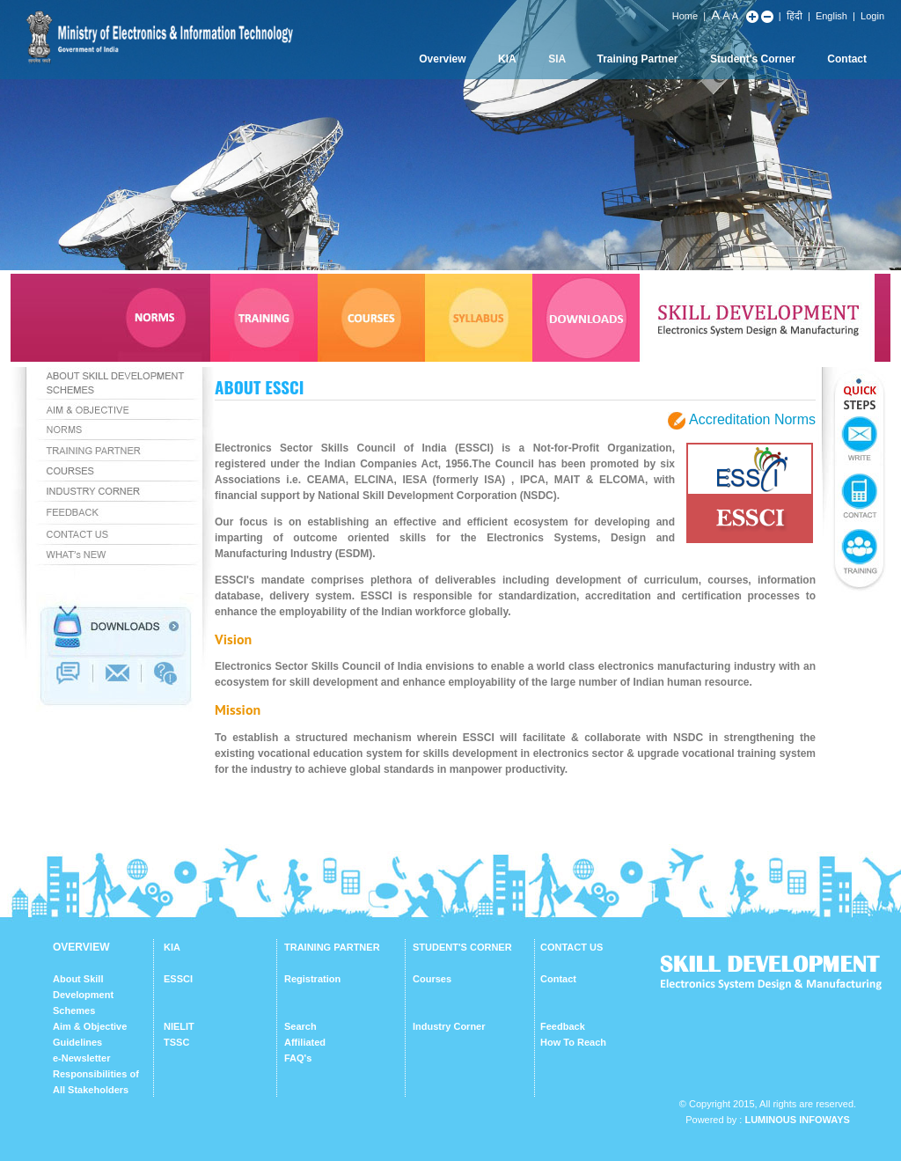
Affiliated (305, 1042)
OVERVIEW (81, 947)
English (831, 16)
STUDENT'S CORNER (462, 947)
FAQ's (297, 1058)
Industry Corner (449, 1026)
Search (300, 1026)
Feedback (562, 1026)
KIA (507, 59)
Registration (312, 979)
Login (872, 16)
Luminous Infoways (796, 1119)
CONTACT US (571, 947)
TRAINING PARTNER (332, 947)
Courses (432, 979)
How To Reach (573, 1042)
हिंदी (794, 16)
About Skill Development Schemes (83, 995)
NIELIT (179, 1026)
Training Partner (637, 59)
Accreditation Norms (752, 419)
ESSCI (178, 979)
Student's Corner (752, 59)
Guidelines (77, 1042)
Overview (442, 59)
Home (685, 16)
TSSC (176, 1042)
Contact (847, 59)
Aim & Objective (90, 1026)
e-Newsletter (81, 1058)
